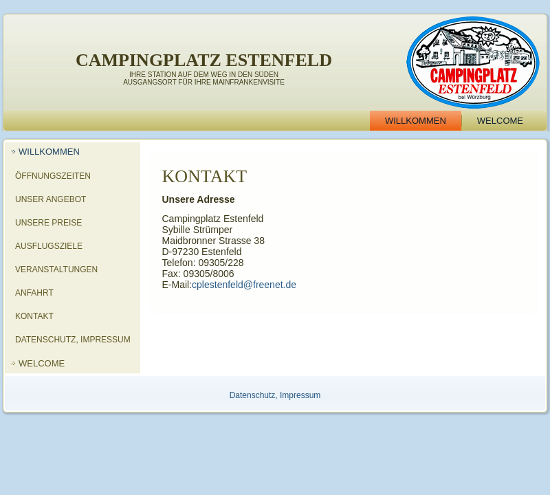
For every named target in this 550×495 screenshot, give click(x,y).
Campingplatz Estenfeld (204, 60)
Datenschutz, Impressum (73, 339)
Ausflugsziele (48, 246)
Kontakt (34, 316)
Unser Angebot (50, 199)
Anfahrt (34, 293)
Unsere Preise (48, 223)
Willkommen (415, 121)
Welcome (500, 121)
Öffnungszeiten (53, 176)
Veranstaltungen (56, 269)
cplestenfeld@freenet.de (244, 284)
